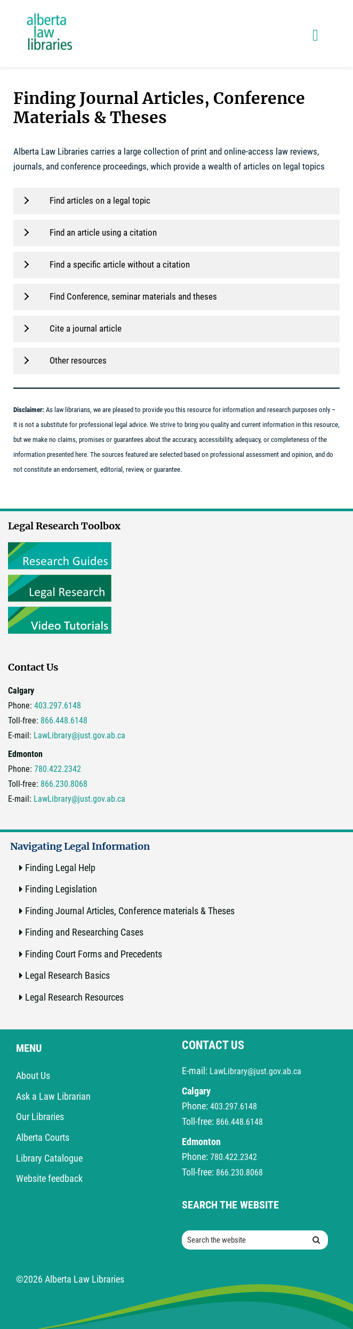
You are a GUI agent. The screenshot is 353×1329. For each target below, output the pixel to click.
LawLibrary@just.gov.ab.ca (79, 735)
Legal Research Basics (67, 975)
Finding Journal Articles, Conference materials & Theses (130, 910)
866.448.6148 (64, 720)
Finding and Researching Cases (84, 932)
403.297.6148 (57, 705)
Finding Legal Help (60, 867)
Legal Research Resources (74, 997)
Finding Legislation (61, 889)
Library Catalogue (49, 1158)
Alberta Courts (42, 1137)
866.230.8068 (64, 784)
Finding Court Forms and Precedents (93, 954)
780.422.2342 (57, 769)
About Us (33, 1075)
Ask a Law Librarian (53, 1096)
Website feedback (49, 1178)
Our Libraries (40, 1116)
